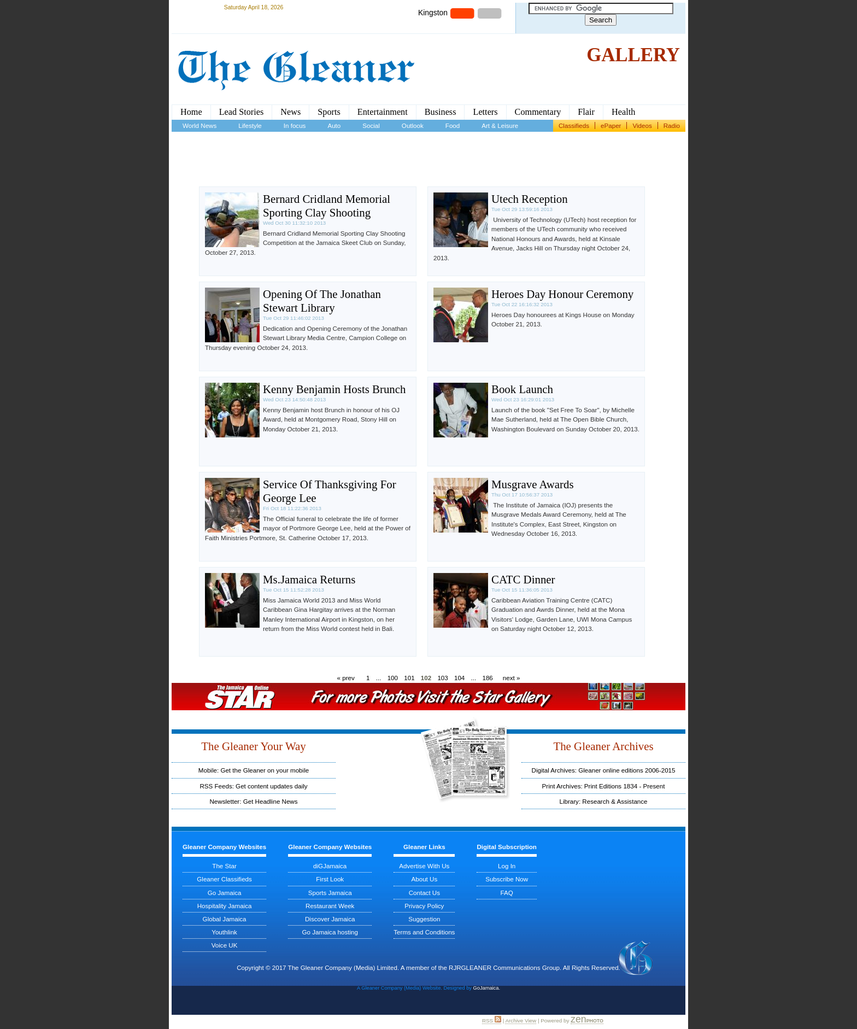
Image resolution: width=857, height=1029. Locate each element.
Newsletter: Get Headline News (253, 801)
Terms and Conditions (424, 932)
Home (191, 112)
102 (426, 677)
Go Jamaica (225, 892)
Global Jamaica (224, 918)
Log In (506, 865)
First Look (330, 878)
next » (511, 677)
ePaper (611, 125)
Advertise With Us (424, 865)
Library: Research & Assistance (603, 801)
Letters (485, 112)
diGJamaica (330, 865)
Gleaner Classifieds (224, 878)
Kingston (433, 12)
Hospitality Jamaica (224, 905)
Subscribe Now (506, 878)
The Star (224, 865)
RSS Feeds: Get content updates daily (253, 786)
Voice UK (225, 945)
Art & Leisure (500, 125)
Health (623, 112)
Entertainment (382, 112)
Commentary (538, 112)
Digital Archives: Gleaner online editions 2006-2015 (604, 770)
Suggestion (424, 918)
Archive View (520, 1021)
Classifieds (574, 125)
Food (452, 125)
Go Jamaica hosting (329, 932)
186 (487, 677)
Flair (586, 112)
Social (371, 125)
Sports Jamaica (330, 892)
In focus (295, 125)
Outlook (413, 125)
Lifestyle (250, 125)
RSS (491, 1021)
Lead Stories (241, 112)
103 (442, 677)
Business (440, 112)
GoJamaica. (486, 988)
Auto (334, 125)
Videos (641, 125)
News (290, 112)
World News (199, 125)
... (378, 677)
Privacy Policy (424, 905)
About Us (425, 878)
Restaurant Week (330, 905)
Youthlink (224, 932)
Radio (672, 125)
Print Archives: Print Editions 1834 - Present (603, 786)
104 (459, 677)
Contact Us (424, 892)
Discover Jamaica (330, 918)
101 (409, 677)
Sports (329, 112)
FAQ (507, 892)
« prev (346, 677)
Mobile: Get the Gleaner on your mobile (253, 770)
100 (393, 677)
